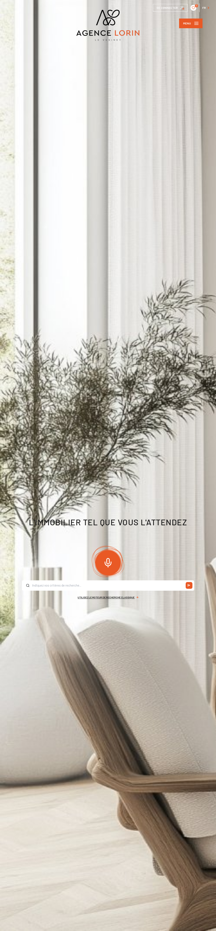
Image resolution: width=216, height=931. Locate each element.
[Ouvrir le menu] (190, 23)
